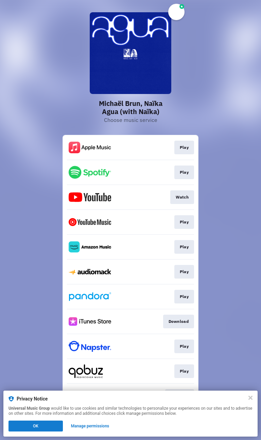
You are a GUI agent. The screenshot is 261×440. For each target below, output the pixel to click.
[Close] (250, 397)
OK (35, 426)
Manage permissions (90, 426)
